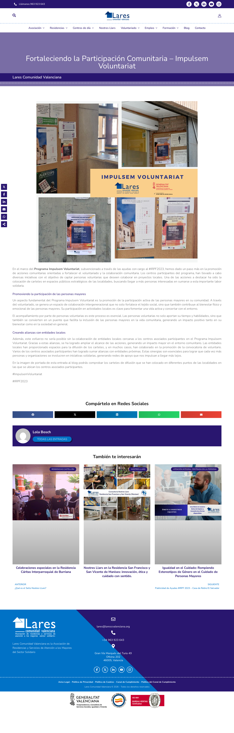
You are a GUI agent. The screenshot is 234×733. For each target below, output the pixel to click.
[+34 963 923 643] (113, 634)
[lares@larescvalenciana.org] (113, 621)
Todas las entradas (54, 439)
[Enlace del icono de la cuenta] (219, 16)
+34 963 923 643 (113, 641)
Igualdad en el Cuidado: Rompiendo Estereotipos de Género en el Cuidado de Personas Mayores (188, 572)
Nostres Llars (107, 28)
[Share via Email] (4, 209)
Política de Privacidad (82, 682)
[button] (14, 16)
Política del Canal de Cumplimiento (158, 682)
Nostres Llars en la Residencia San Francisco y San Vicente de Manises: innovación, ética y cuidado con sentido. (117, 572)
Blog (187, 28)
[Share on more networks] (4, 224)
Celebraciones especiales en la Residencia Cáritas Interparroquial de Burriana (46, 570)
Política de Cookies (104, 682)
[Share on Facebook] (4, 194)
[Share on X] (4, 186)
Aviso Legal (64, 682)
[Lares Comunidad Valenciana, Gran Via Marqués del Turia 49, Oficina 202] (186, 642)
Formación (170, 27)
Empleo (151, 27)
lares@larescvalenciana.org (113, 628)
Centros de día (83, 27)
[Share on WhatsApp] (4, 216)
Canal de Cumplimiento (127, 682)
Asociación (36, 27)
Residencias (58, 27)
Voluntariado (130, 27)
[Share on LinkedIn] (4, 201)
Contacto (200, 28)
